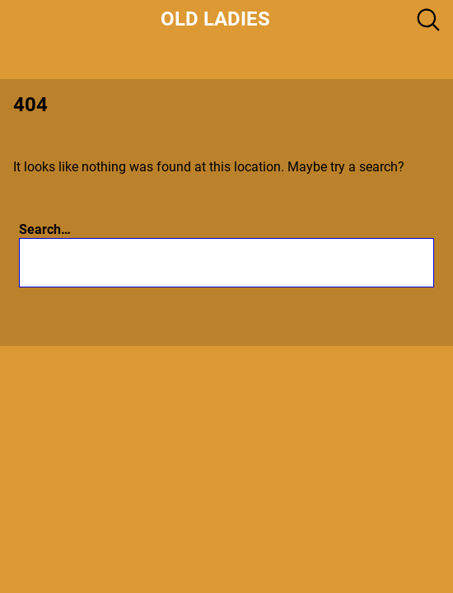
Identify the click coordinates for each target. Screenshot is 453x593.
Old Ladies (215, 18)
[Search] (326, 262)
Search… (45, 229)
